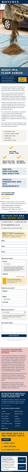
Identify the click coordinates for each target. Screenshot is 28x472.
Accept (22, 460)
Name (3, 240)
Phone (3, 252)
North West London (6, 423)
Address (5, 291)
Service (5, 261)
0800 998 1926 (21, 222)
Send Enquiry (14, 335)
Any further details (7, 323)
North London (5, 421)
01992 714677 (8, 222)
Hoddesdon (18, 423)
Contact (6, 439)
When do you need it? (7, 309)
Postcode (5, 302)
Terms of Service (15, 340)
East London (4, 416)
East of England (5, 413)
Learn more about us (6, 405)
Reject (22, 467)
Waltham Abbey (19, 411)
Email (3, 246)
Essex (3, 426)
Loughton (17, 418)
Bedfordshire (4, 428)
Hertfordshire (5, 418)
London (3, 411)
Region (5, 296)
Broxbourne (18, 421)
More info (18, 270)
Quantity (5, 274)
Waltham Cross (19, 413)
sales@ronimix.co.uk (11, 225)
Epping (16, 416)
